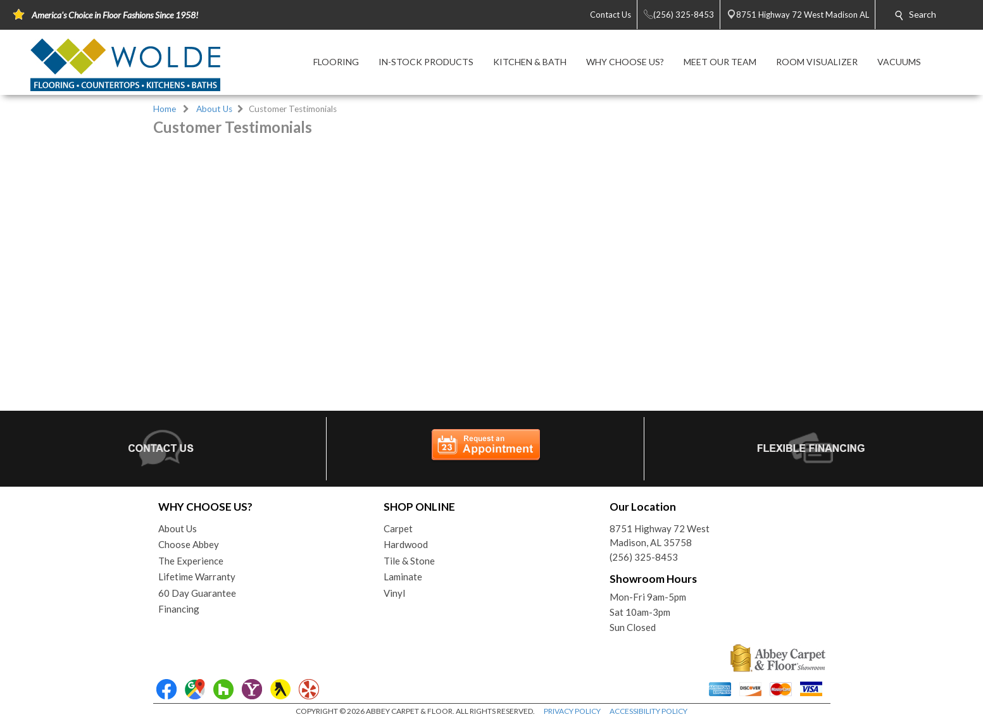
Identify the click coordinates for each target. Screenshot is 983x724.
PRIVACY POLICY (572, 711)
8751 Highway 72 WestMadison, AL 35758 (660, 536)
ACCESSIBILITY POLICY (648, 711)
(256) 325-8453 (644, 557)
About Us (214, 109)
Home (164, 109)
